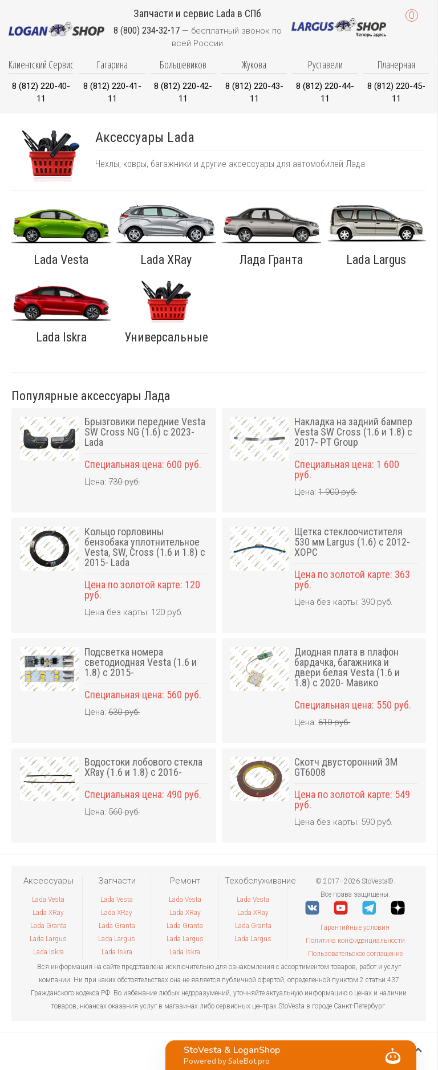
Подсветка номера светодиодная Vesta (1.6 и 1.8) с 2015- (140, 662)
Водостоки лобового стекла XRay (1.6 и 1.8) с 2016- (143, 767)
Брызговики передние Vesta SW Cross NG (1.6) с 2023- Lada (144, 432)
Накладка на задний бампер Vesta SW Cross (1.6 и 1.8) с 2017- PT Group (353, 432)
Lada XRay (48, 913)
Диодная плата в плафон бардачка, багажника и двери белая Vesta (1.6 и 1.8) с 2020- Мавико (347, 667)
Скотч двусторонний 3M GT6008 (346, 767)
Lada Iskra (48, 952)
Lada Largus (48, 939)
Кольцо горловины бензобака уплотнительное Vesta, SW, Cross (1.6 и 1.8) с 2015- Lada (144, 547)
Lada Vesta (48, 900)
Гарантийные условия (355, 927)
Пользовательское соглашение (355, 954)
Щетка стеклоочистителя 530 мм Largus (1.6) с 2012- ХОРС (352, 542)
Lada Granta (48, 926)
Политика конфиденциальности (355, 941)
